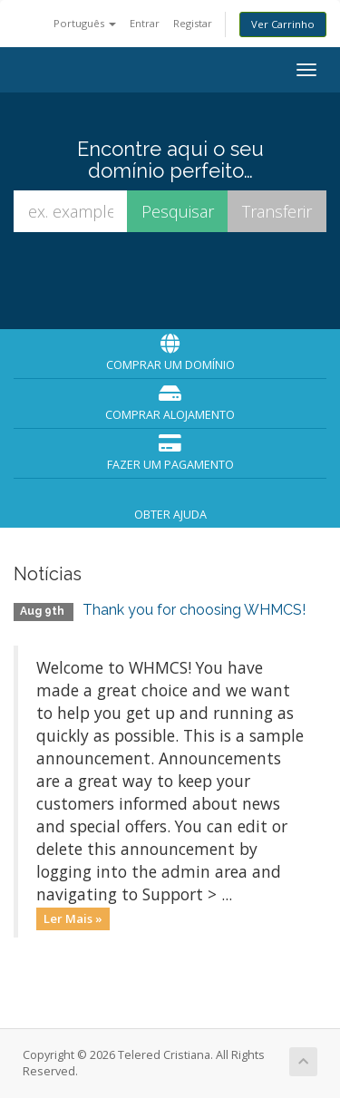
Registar (192, 23)
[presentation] (173, 280)
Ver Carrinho (283, 24)
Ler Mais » (73, 918)
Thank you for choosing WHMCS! (194, 609)
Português (84, 23)
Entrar (145, 23)
